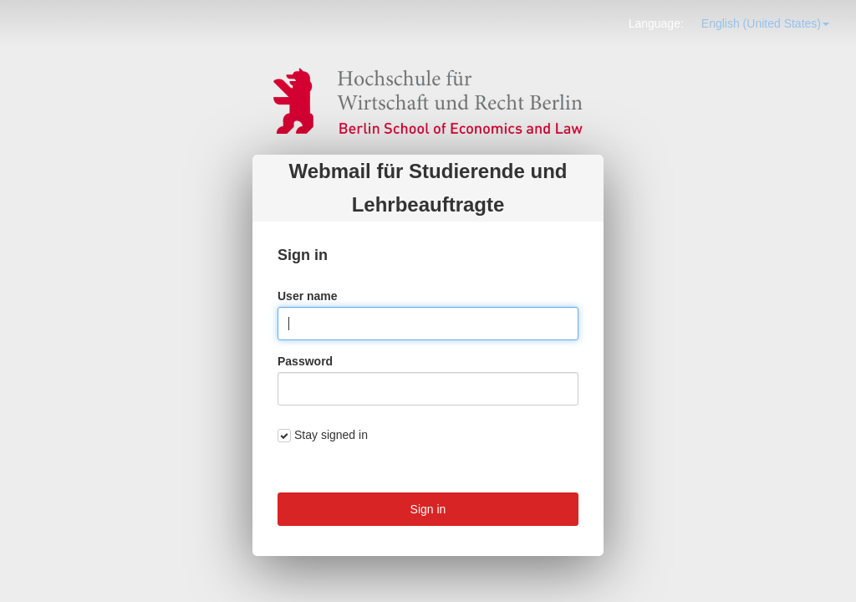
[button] (765, 23)
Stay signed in (331, 434)
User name (308, 296)
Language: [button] (656, 23)
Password (305, 361)
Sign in (428, 509)
